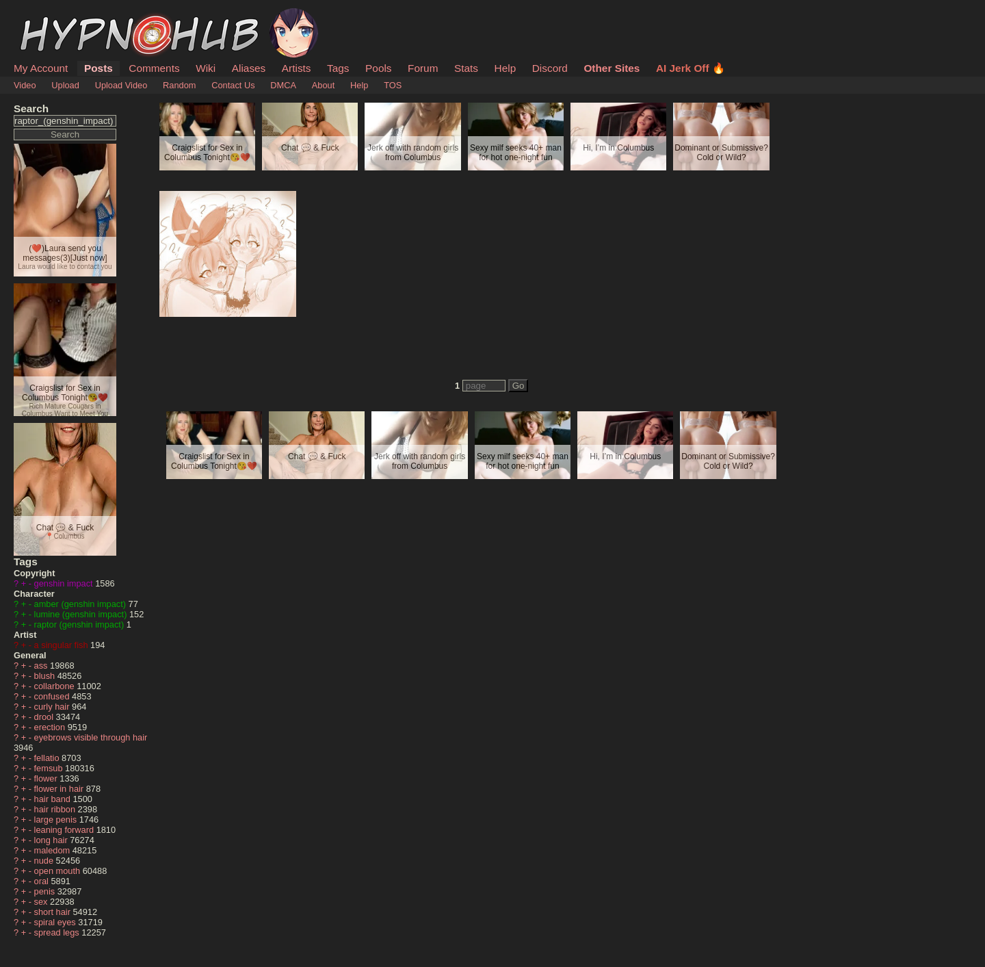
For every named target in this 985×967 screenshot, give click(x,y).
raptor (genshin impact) (80, 624)
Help (505, 68)
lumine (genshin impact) (81, 614)
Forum (423, 68)
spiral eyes (56, 922)
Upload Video (121, 85)
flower (47, 778)
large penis (56, 819)
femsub (50, 768)
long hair (52, 840)
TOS (393, 85)
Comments (154, 68)
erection (51, 727)
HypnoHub (51, 16)
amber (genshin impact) (81, 604)
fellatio (48, 758)
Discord (550, 68)
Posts (98, 68)
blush (45, 676)
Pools (378, 68)
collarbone (55, 686)
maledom (53, 850)
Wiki (205, 68)
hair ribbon (56, 809)
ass (42, 665)
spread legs (58, 932)
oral (42, 881)
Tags (338, 68)
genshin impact (65, 583)
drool (45, 717)
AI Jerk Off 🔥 (690, 68)
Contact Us (232, 85)
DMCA (283, 85)
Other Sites (611, 68)
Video (25, 85)
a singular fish (62, 645)
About (323, 85)
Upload (65, 85)
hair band (53, 799)
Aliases (249, 68)
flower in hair (60, 789)
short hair (53, 912)
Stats (466, 68)
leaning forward (65, 830)
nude (45, 860)
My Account (41, 68)
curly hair (53, 706)
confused (53, 696)
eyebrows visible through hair (91, 737)
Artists (296, 68)
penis (45, 891)
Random (179, 85)
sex (42, 902)
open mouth (58, 871)
